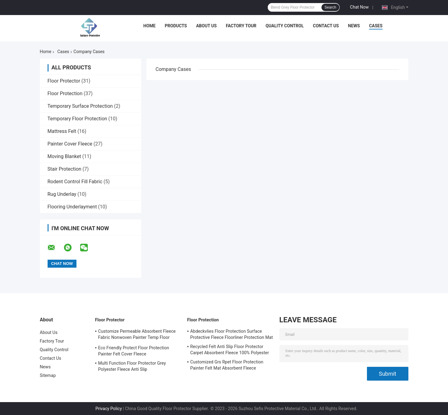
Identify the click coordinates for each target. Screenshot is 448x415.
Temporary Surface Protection (80, 106)
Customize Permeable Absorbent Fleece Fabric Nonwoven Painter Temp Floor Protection (137, 335)
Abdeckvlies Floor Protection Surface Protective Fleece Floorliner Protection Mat (231, 334)
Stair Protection (64, 169)
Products (176, 25)
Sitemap (48, 375)
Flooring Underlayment (72, 207)
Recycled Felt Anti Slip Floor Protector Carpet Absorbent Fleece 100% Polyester (229, 349)
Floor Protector (64, 81)
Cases (376, 25)
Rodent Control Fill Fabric (75, 181)
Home (149, 25)
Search (330, 7)
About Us (206, 25)
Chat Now (359, 7)
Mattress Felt (62, 131)
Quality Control (285, 25)
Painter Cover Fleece (70, 144)
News (354, 25)
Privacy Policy (108, 408)
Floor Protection (65, 93)
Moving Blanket (64, 156)
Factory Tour (241, 25)
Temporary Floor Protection (77, 119)
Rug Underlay (62, 194)
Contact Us (326, 25)
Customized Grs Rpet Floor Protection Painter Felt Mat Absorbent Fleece (226, 364)
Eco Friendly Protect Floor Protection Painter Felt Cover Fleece (133, 350)
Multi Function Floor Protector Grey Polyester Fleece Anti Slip (132, 366)
